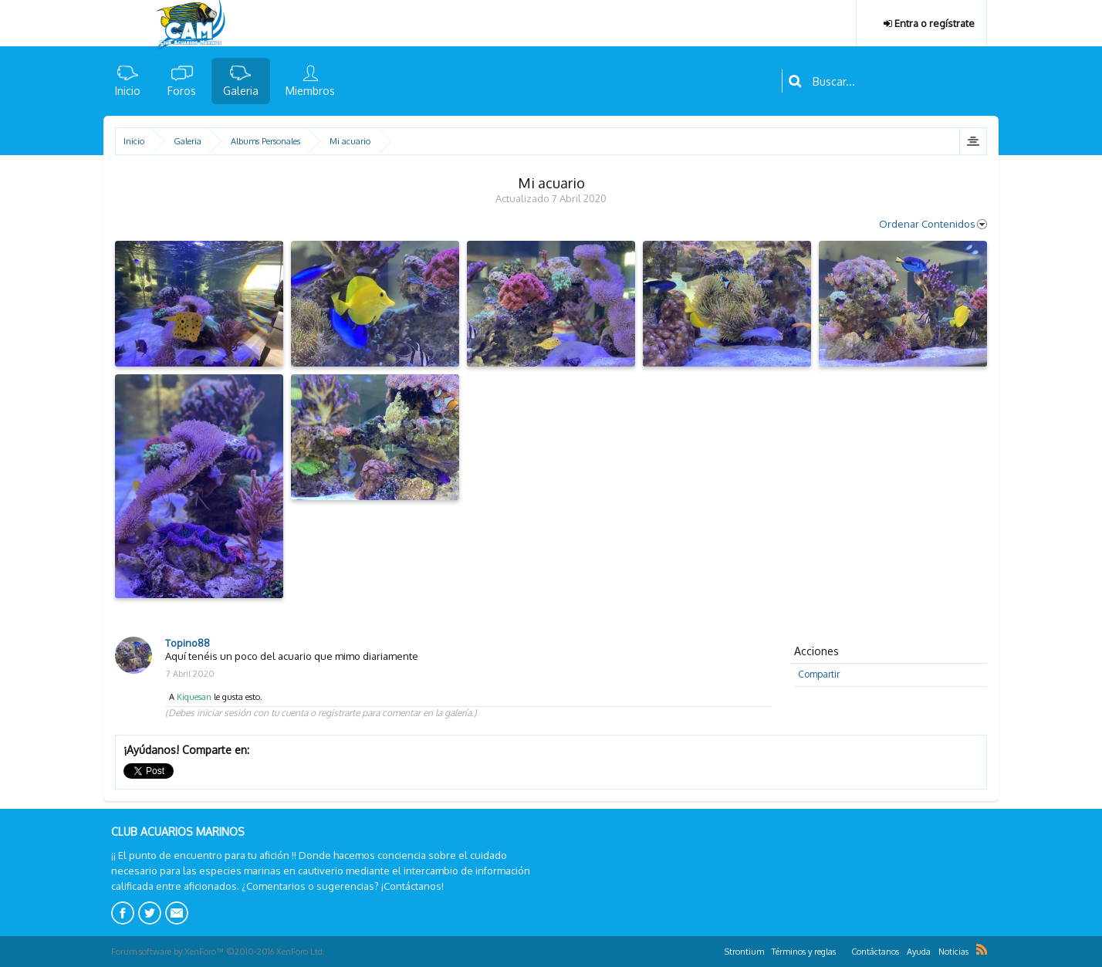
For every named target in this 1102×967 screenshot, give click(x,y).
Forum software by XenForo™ (218, 951)
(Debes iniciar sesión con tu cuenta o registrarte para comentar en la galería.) (321, 712)
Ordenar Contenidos (933, 224)
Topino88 (187, 643)
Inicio (127, 90)
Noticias (953, 951)
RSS (981, 949)
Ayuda (919, 951)
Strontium (744, 951)
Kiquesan (194, 696)
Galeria (241, 90)
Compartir (819, 674)
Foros (181, 90)
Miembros (310, 90)
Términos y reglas (804, 951)
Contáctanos (875, 951)
